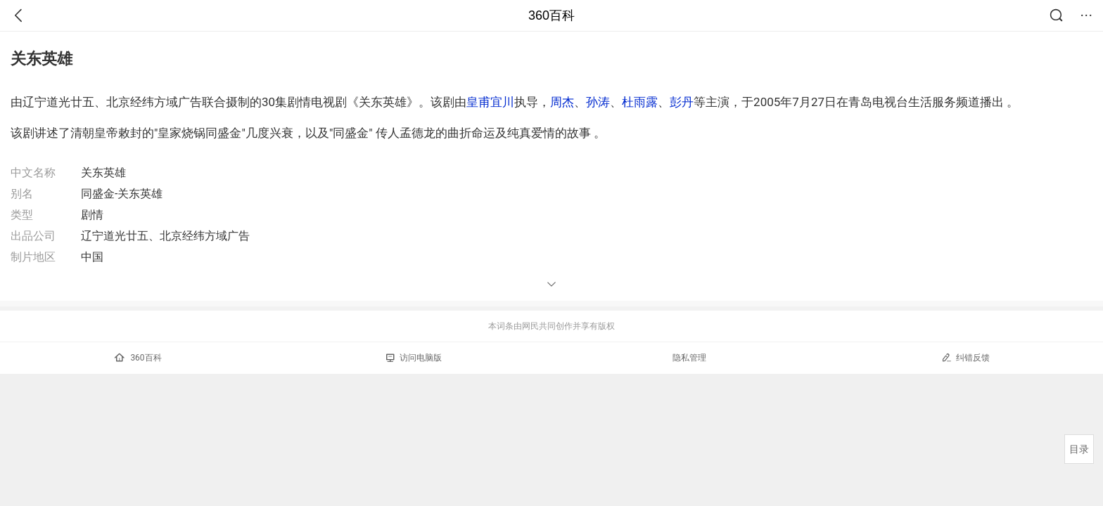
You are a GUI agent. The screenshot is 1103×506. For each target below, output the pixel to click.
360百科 (551, 15)
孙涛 (598, 102)
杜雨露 (640, 102)
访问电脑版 (414, 358)
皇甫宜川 (490, 102)
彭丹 (682, 102)
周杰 (562, 102)
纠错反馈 (965, 357)
